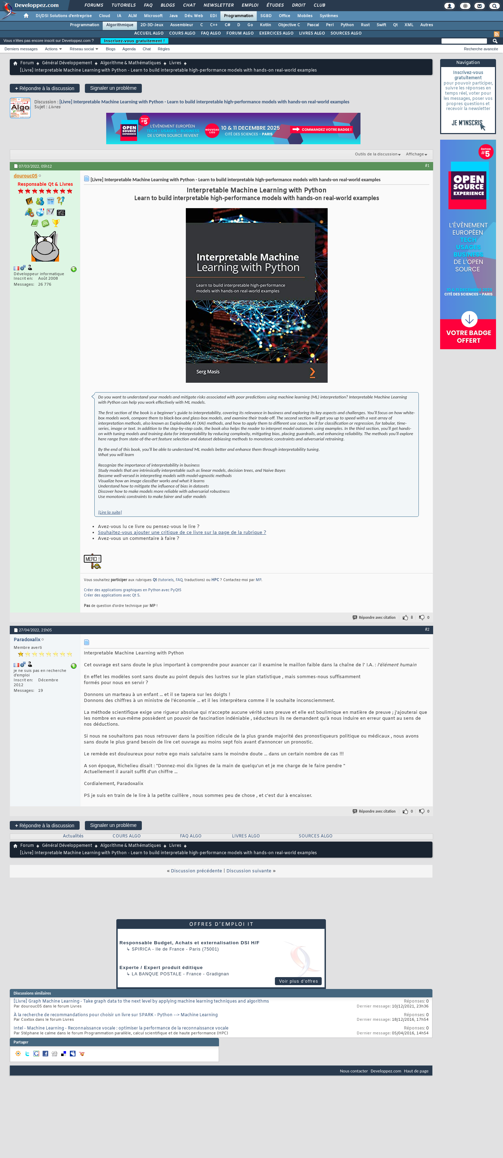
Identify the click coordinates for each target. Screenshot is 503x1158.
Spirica (141, 949)
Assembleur (181, 25)
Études (274, 5)
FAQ (148, 5)
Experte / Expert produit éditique (161, 967)
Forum (27, 63)
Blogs (167, 5)
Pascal (313, 25)
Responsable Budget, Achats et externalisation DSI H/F (189, 942)
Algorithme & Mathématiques (130, 63)
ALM (132, 16)
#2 (427, 629)
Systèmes (329, 16)
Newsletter (218, 5)
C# (227, 25)
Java (173, 16)
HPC (215, 580)
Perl (330, 25)
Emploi (249, 5)
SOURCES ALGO (346, 33)
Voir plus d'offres (298, 981)
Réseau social (82, 49)
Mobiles (305, 16)
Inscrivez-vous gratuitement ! (134, 41)
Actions (51, 49)
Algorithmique (119, 25)
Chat (189, 5)
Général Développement (67, 63)
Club (319, 5)
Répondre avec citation (374, 617)
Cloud (104, 16)
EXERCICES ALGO (276, 33)
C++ (214, 25)
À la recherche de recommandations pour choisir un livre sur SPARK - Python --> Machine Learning (116, 1015)
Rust (365, 25)
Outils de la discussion (376, 154)
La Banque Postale (157, 974)
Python (347, 25)
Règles (164, 49)
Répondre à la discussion (44, 88)
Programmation (238, 16)
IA (119, 16)
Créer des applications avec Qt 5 (111, 595)
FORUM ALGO (240, 33)
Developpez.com (386, 1070)
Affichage (415, 154)
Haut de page (416, 1070)
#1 (427, 165)
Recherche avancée (481, 49)
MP (258, 580)
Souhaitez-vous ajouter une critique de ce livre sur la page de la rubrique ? (182, 533)
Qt (395, 25)
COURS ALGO (182, 33)
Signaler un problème (113, 88)
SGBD (266, 16)
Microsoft (153, 16)
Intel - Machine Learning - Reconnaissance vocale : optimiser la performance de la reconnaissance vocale (121, 1028)
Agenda (129, 49)
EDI (213, 16)
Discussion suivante (248, 871)
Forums (93, 5)
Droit (298, 5)
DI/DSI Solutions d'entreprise (64, 16)
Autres (426, 25)
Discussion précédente (196, 871)
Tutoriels (123, 5)
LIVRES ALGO (312, 33)
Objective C (289, 25)
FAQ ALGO (211, 33)
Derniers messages (21, 49)
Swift (381, 25)
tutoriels (166, 580)
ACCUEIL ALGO (148, 33)
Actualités (73, 836)
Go (250, 25)
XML (408, 25)
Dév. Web (193, 16)
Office (284, 16)
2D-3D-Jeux (151, 25)
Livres (175, 63)
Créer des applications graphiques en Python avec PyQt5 (132, 590)
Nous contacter (354, 1070)
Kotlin (265, 25)
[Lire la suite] (110, 512)
